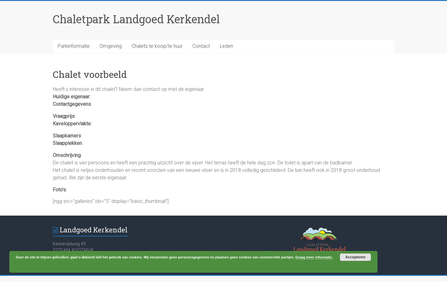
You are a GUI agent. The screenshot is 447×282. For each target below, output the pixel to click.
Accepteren (355, 257)
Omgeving (111, 46)
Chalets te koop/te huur (157, 46)
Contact (201, 46)
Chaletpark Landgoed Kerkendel (136, 18)
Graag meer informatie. (313, 257)
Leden (226, 46)
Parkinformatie (74, 46)
